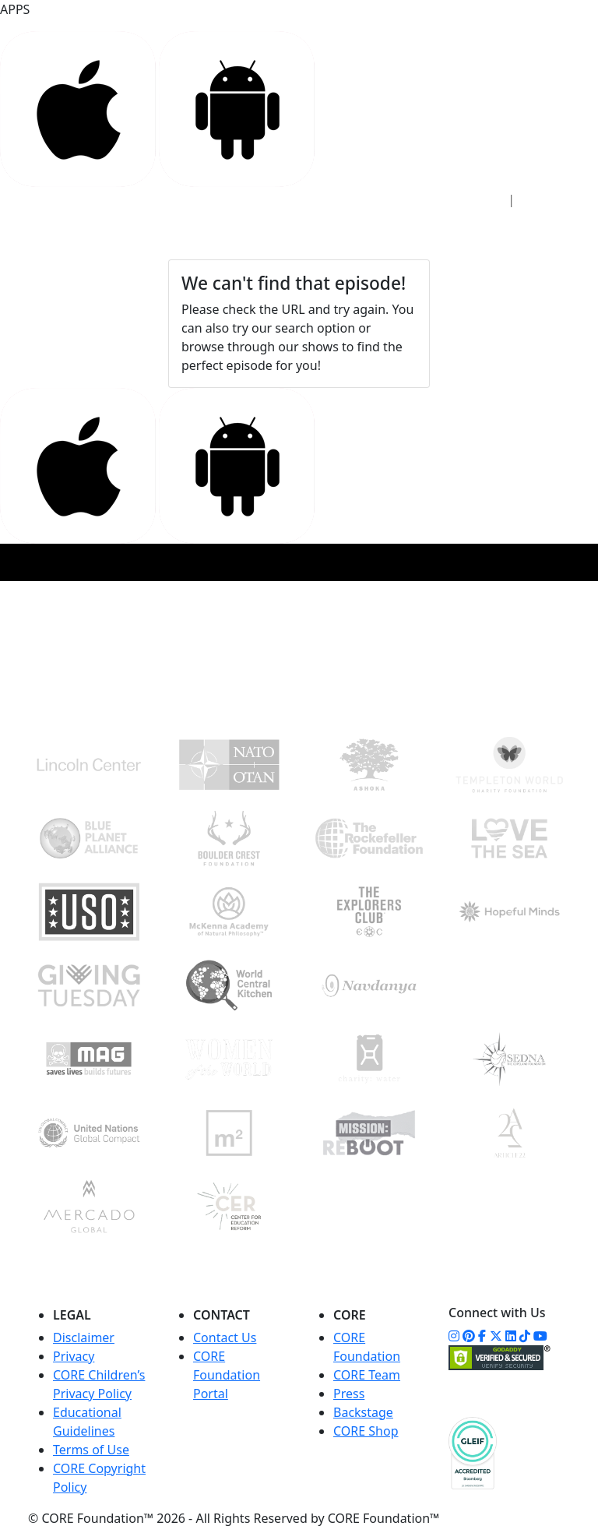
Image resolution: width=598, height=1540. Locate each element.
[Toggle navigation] (548, 236)
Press (348, 1393)
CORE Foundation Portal (226, 1375)
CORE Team (366, 1374)
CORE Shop (366, 1431)
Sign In (475, 199)
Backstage (363, 1412)
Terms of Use (91, 1449)
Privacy (73, 1356)
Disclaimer (83, 1337)
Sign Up (550, 199)
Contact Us (224, 1337)
